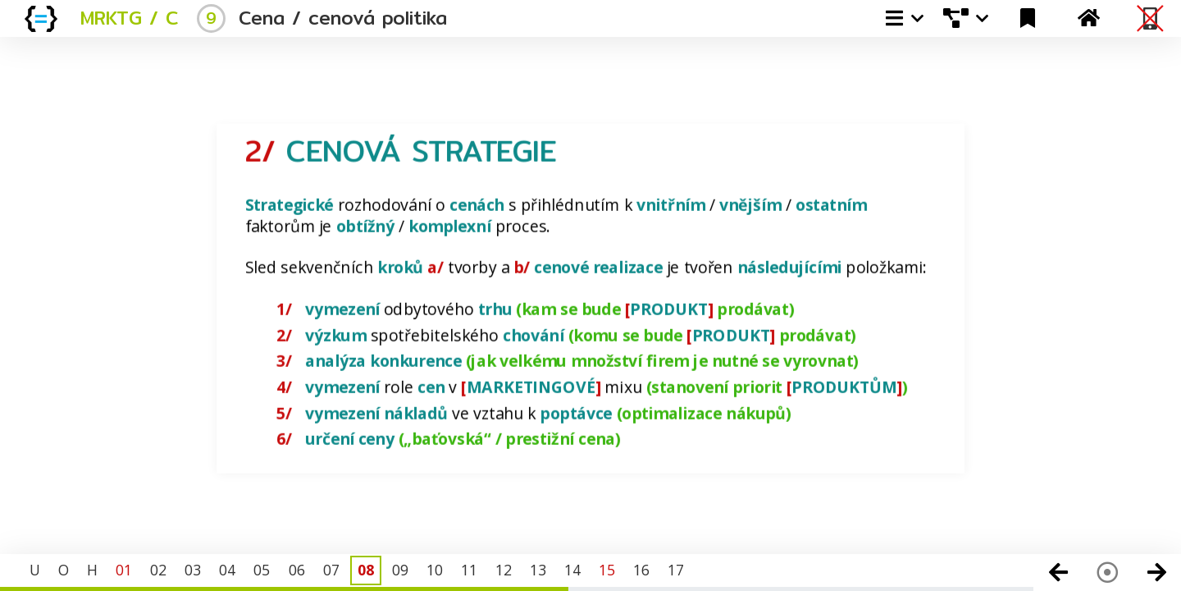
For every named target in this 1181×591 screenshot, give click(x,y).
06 (297, 570)
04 (227, 570)
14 (572, 570)
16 (641, 570)
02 (158, 570)
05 (261, 570)
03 (193, 570)
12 (503, 570)
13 (538, 570)
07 (331, 570)
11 (469, 570)
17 (676, 570)
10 (434, 570)
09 (400, 570)
